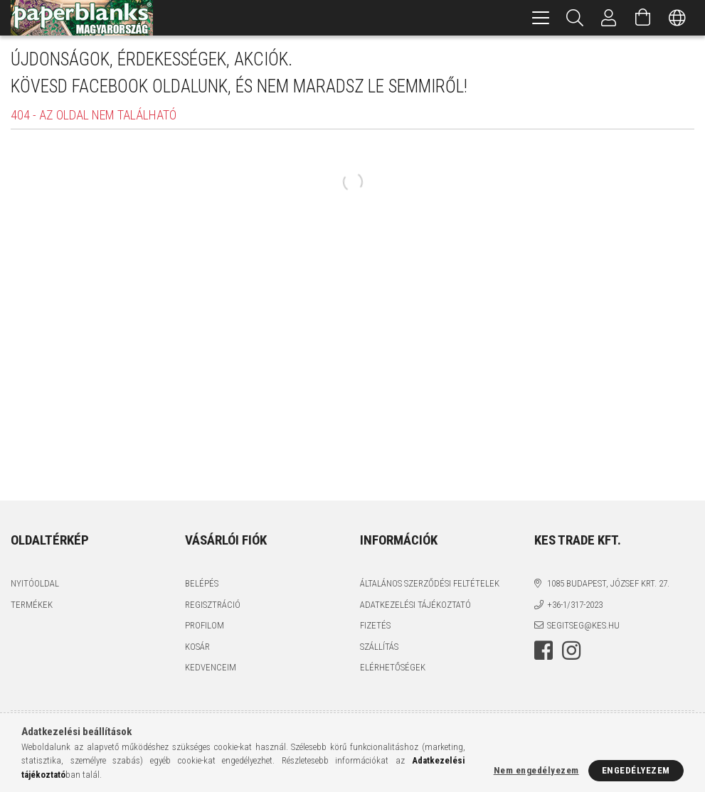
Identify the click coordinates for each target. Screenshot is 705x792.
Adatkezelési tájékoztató (415, 604)
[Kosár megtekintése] (643, 18)
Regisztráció (212, 604)
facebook (543, 650)
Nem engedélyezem (536, 770)
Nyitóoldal (35, 583)
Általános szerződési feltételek (429, 583)
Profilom (204, 625)
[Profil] (609, 18)
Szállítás (379, 646)
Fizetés (375, 625)
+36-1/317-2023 (575, 604)
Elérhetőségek (392, 667)
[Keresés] (575, 18)
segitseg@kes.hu (583, 625)
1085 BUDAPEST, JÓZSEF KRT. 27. (608, 583)
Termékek (32, 604)
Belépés (201, 583)
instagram (571, 650)
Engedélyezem (636, 770)
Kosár (197, 646)
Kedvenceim (210, 667)
